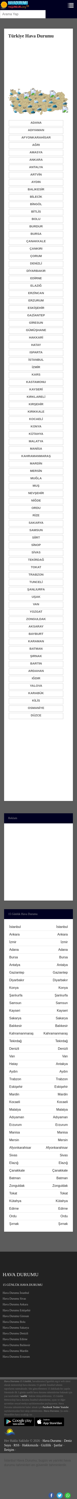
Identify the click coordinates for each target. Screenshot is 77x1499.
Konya (36, 426)
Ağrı (36, 145)
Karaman (36, 641)
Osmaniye (36, 708)
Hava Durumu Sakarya (16, 1327)
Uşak (36, 596)
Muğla (36, 478)
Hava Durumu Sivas (14, 1298)
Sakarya (36, 522)
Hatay (36, 345)
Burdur (36, 226)
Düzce (36, 715)
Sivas (36, 552)
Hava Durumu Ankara (15, 1304)
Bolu (36, 219)
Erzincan (36, 293)
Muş (36, 485)
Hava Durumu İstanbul (16, 1292)
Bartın (36, 663)
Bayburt (36, 633)
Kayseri (36, 389)
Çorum (36, 256)
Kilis (36, 700)
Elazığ (36, 285)
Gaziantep (36, 315)
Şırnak (36, 656)
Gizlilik (46, 1445)
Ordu (35, 508)
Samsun (36, 530)
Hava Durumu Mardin (15, 1350)
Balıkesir (36, 189)
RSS (16, 1445)
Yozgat (36, 611)
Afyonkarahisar (36, 137)
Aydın (36, 182)
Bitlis (36, 211)
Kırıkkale (36, 411)
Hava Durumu (52, 1440)
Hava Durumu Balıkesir (16, 1345)
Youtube (64, 1407)
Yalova (36, 685)
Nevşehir (36, 493)
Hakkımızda (30, 1445)
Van (36, 604)
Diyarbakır (36, 270)
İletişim (9, 1449)
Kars (36, 374)
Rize (35, 515)
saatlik (24, 1396)
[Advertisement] (38, 62)
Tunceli (36, 582)
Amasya (36, 152)
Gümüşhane (36, 330)
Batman (36, 648)
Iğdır (36, 678)
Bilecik (36, 196)
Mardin (36, 463)
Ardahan (36, 671)
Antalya (36, 167)
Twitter (56, 1407)
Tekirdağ (36, 559)
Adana (35, 122)
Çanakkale (36, 241)
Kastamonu (36, 382)
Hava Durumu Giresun (16, 1316)
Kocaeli (36, 419)
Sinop (36, 545)
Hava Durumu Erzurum (16, 1356)
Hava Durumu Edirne (15, 1339)
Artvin (36, 174)
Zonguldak (36, 619)
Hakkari (36, 337)
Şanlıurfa (36, 589)
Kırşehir (36, 404)
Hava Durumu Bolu (14, 1321)
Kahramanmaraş (36, 456)
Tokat (36, 567)
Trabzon (36, 574)
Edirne (36, 278)
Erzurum (36, 300)
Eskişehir (36, 308)
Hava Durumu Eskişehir (16, 1310)
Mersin (36, 471)
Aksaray (36, 626)
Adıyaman (36, 130)
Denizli (36, 263)
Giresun (36, 322)
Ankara (36, 159)
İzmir (36, 367)
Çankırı (36, 248)
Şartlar (58, 1445)
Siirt (36, 537)
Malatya (36, 441)
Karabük (36, 693)
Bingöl (36, 204)
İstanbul (36, 359)
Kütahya (36, 433)
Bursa (36, 233)
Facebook (47, 1407)
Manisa (36, 448)
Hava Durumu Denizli (15, 1333)
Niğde (36, 500)
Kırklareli (36, 396)
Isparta (36, 352)
